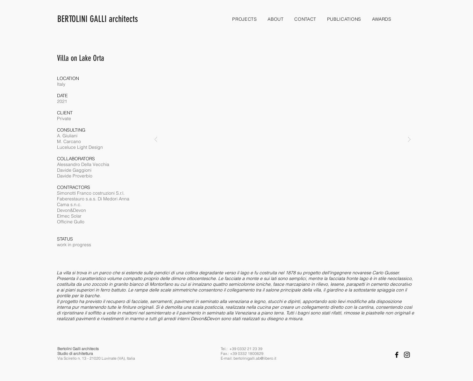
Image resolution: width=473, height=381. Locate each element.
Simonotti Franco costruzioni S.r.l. (91, 193)
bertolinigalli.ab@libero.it (254, 358)
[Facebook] (397, 355)
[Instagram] (407, 355)
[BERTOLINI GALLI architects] (126, 19)
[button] (282, 139)
